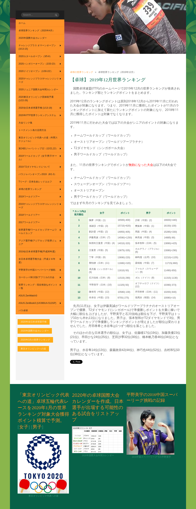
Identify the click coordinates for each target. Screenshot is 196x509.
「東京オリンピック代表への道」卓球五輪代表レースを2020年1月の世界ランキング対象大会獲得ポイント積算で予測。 (43, 407)
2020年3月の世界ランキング (35, 339)
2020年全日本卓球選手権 (34, 321)
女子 (23, 426)
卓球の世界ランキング (81, 72)
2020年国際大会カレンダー (35, 330)
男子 (37, 426)
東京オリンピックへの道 (33, 348)
